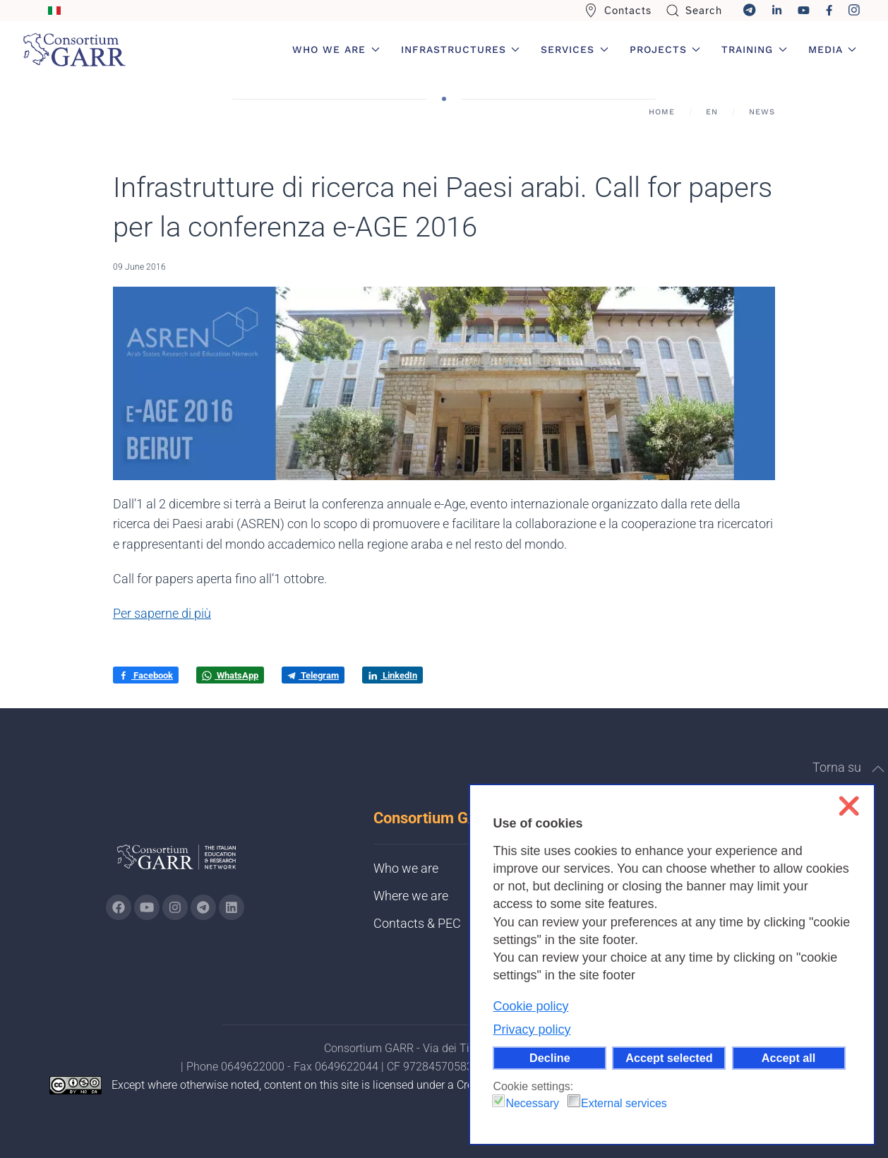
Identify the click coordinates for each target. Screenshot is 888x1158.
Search (694, 11)
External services (624, 1103)
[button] (878, 769)
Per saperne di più (162, 613)
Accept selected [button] (668, 1057)
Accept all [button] (788, 1057)
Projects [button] (665, 49)
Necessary (532, 1103)
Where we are (410, 895)
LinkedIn (392, 675)
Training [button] (754, 49)
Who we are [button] (336, 49)
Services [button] (574, 49)
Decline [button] (549, 1057)
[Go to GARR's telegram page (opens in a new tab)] (203, 907)
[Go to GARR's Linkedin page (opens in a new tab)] (231, 907)
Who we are (405, 868)
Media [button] (832, 49)
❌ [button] (849, 806)
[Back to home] (74, 49)
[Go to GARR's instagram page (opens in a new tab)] (175, 907)
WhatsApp (230, 675)
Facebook (146, 675)
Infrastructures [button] (460, 49)
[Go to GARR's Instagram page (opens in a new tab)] (118, 907)
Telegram (313, 675)
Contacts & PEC (417, 923)
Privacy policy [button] (531, 1029)
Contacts (618, 11)
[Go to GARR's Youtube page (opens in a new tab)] (147, 907)
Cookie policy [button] (530, 1006)
